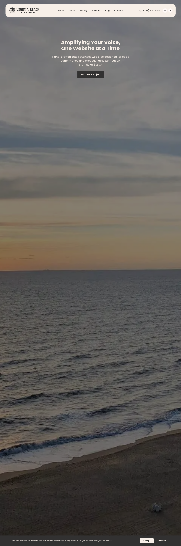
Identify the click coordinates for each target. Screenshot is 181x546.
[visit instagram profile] (165, 10)
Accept (146, 540)
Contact (118, 10)
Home (61, 10)
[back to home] (24, 10)
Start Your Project (91, 74)
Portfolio (96, 10)
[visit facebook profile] (170, 10)
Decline (162, 540)
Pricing (83, 10)
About (72, 10)
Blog (107, 10)
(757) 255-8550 (149, 10)
